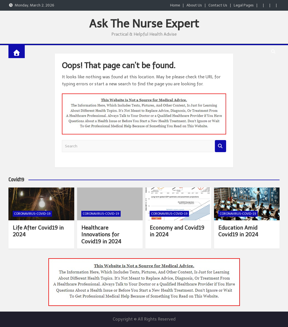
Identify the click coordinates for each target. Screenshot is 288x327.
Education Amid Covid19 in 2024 (238, 231)
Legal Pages (244, 5)
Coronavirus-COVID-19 (32, 214)
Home (175, 5)
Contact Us (217, 5)
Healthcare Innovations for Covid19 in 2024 (101, 235)
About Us (194, 5)
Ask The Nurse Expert (144, 23)
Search (220, 146)
